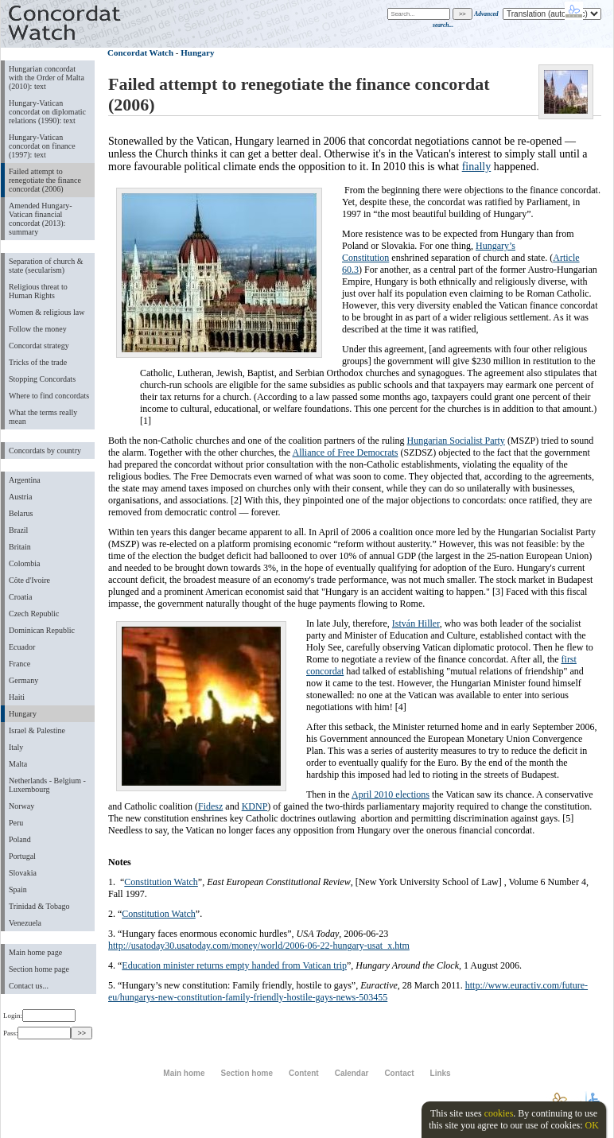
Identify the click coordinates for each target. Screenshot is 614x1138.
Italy (16, 747)
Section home (246, 1073)
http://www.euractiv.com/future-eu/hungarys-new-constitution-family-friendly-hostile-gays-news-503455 (348, 991)
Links (440, 1073)
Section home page (39, 969)
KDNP (255, 806)
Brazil (18, 530)
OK (591, 1125)
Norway (21, 806)
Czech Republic (34, 613)
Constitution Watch (160, 881)
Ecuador (22, 647)
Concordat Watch (140, 52)
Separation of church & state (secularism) (46, 265)
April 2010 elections (390, 794)
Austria (20, 496)
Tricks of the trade (38, 362)
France (19, 663)
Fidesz (210, 806)
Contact (399, 1073)
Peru (16, 822)
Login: (39, 1016)
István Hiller (416, 623)
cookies (499, 1113)
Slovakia (23, 872)
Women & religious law (46, 312)
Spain (18, 889)
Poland (20, 839)
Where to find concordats (49, 395)
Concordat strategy (39, 345)
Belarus (21, 513)
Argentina (25, 480)
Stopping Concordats (42, 379)
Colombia (24, 563)
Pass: (37, 1033)
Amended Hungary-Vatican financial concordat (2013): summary (40, 218)
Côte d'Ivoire (29, 580)
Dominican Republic (42, 630)
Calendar (352, 1073)
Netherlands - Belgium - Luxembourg (47, 785)
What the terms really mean (43, 416)
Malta (18, 763)
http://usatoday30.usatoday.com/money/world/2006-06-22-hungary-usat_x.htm (259, 945)
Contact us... (29, 985)
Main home (183, 1073)
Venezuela (25, 923)
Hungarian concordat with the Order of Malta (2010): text (46, 77)
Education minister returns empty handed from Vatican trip (234, 965)
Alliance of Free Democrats (345, 452)
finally (477, 167)
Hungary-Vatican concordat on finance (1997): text (42, 146)
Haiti (17, 697)
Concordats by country (45, 450)
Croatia (20, 596)
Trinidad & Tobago (39, 906)
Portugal (22, 856)
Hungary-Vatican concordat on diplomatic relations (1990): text (47, 112)
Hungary (23, 713)
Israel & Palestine (37, 730)
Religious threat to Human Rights (38, 291)
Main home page (35, 952)
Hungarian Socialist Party (456, 440)
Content (304, 1073)
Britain (20, 546)
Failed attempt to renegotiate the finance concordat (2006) (45, 180)
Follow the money (38, 328)
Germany (23, 680)
